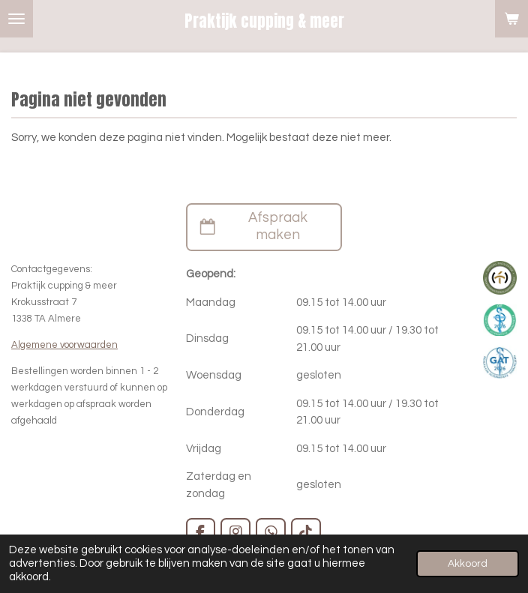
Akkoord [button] (468, 564)
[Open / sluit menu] (16, 18)
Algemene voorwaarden (64, 345)
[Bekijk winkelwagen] (511, 18)
